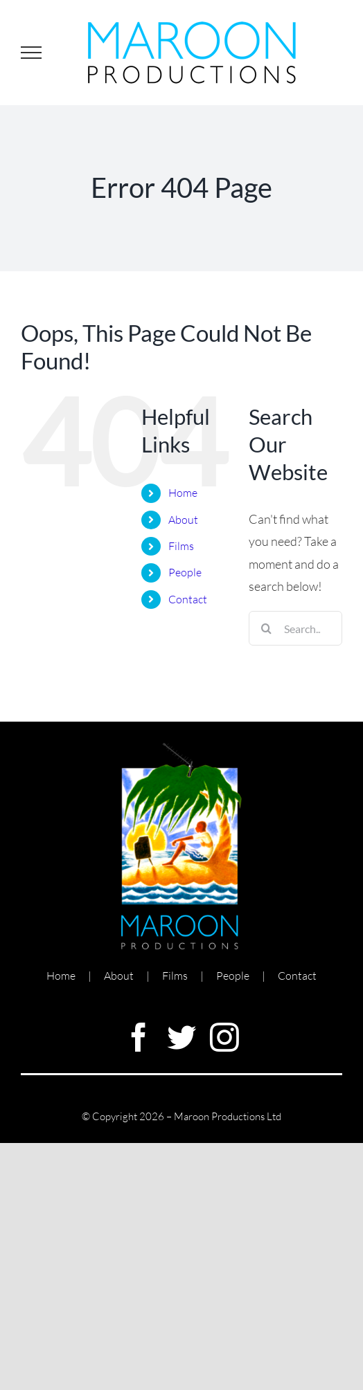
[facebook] (138, 1037)
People (185, 572)
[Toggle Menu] (31, 52)
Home (182, 493)
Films (181, 546)
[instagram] (224, 1037)
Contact (187, 599)
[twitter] (181, 1037)
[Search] (266, 628)
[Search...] (295, 628)
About (183, 520)
